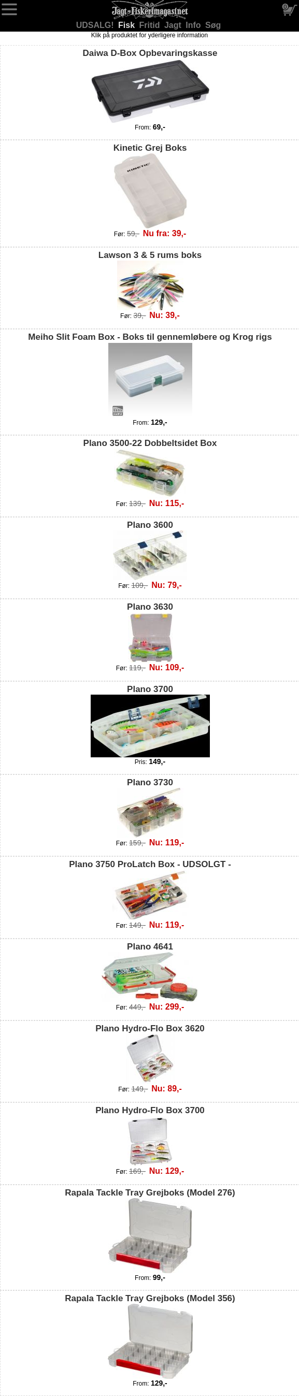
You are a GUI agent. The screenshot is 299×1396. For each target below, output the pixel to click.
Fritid (150, 25)
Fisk (127, 25)
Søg (213, 25)
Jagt (173, 25)
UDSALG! (96, 25)
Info (194, 25)
